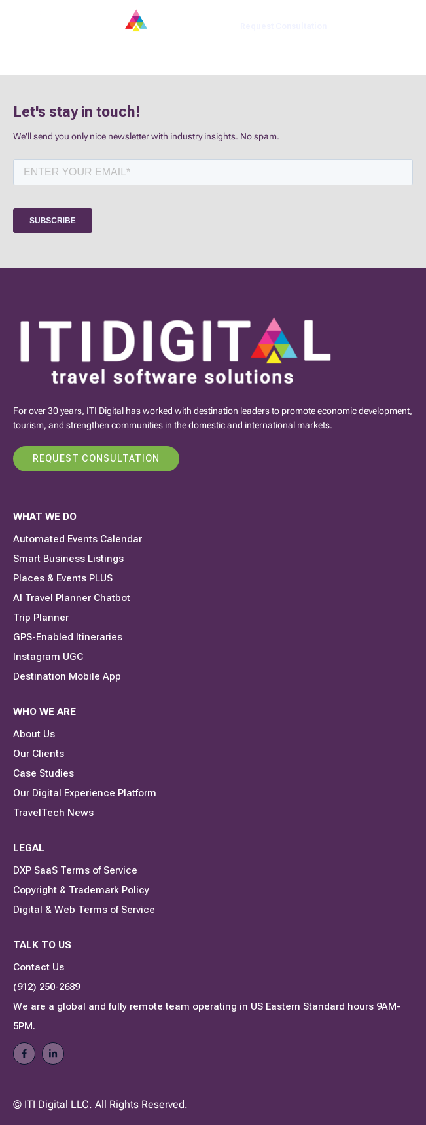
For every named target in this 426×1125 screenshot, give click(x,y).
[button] (404, 26)
